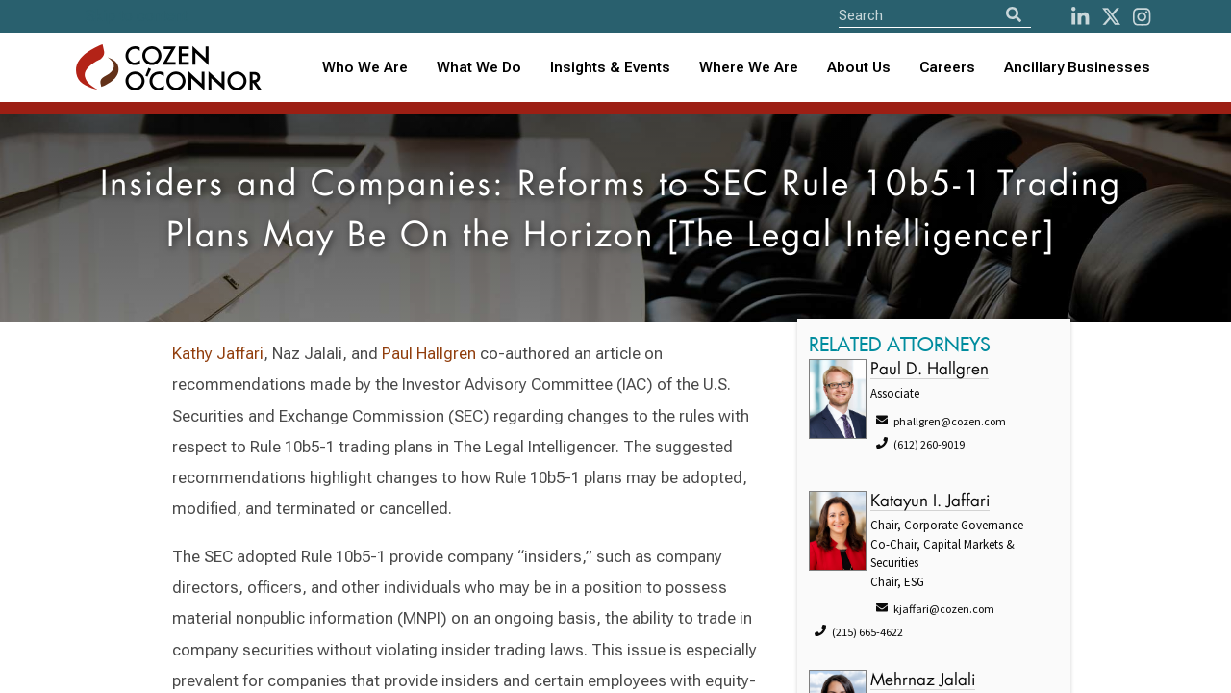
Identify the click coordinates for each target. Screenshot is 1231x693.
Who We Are (365, 67)
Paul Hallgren (429, 353)
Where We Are (748, 67)
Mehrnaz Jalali (922, 681)
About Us (859, 67)
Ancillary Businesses (1077, 67)
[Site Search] (935, 15)
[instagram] (1141, 17)
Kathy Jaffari (218, 353)
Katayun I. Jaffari (930, 502)
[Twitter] (1111, 17)
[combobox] (610, 68)
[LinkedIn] (1080, 17)
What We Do (479, 67)
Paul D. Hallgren (929, 370)
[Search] (1013, 15)
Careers (947, 67)
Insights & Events (610, 67)
